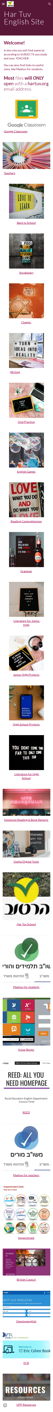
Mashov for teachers (26, 1175)
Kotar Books (26, 1049)
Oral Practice (26, 422)
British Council (26, 1279)
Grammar (26, 571)
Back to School (26, 222)
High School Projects (26, 724)
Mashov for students (26, 987)
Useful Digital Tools (26, 861)
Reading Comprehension (26, 521)
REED (26, 1112)
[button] (3, 4)
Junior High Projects (26, 674)
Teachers (9, 173)
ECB (26, 1363)
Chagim (26, 322)
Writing (15, 372)
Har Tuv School (26, 924)
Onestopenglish (26, 1321)
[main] (26, 18)
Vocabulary (26, 272)
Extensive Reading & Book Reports (26, 819)
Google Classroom (15, 131)
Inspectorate (26, 1237)
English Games (26, 471)
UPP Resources (26, 1404)
